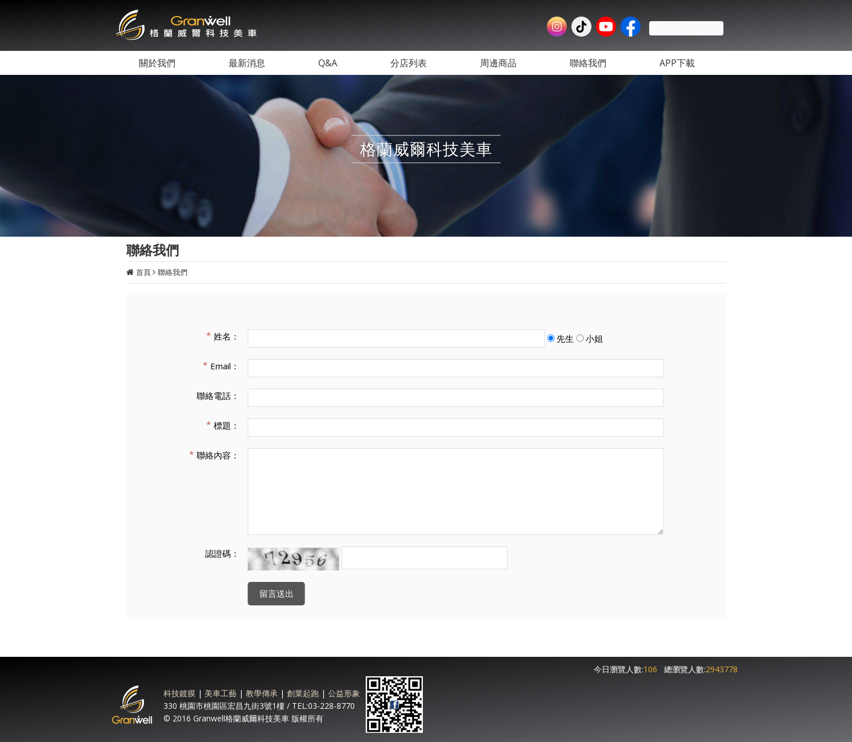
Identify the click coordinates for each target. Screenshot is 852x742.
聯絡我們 (172, 272)
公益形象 (344, 693)
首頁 (143, 272)
